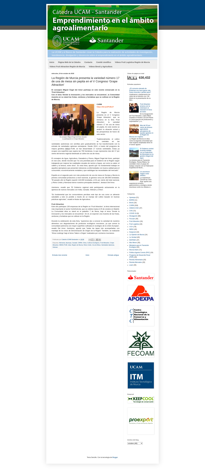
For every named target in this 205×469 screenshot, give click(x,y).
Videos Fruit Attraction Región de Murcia (67, 67)
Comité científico (103, 62)
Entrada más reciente (59, 255)
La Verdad (132, 237)
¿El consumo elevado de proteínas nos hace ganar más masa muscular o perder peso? (140, 90)
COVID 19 (132, 213)
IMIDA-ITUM (63, 245)
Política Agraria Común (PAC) (139, 252)
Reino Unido (87, 245)
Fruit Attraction (104, 243)
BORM (131, 200)
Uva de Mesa (96, 245)
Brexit (131, 203)
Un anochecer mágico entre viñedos (145, 173)
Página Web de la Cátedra (69, 62)
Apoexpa (68, 243)
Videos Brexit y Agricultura (100, 67)
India (69, 245)
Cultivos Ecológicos (93, 243)
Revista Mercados (135, 262)
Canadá (74, 243)
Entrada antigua (113, 255)
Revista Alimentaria (136, 260)
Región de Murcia (77, 245)
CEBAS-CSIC (134, 208)
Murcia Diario (134, 250)
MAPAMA (132, 240)
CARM (80, 243)
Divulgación (133, 216)
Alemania (62, 243)
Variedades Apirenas (107, 245)
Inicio (51, 62)
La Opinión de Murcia (136, 235)
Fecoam (132, 219)
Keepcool (132, 232)
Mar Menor (133, 243)
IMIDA (131, 229)
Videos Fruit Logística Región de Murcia (132, 62)
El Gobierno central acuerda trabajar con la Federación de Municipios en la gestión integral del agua (146, 153)
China (84, 243)
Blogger (115, 457)
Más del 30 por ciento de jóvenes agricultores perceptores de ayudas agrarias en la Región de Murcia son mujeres (141, 131)
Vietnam (55, 247)
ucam (131, 265)
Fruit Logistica (134, 224)
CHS (131, 211)
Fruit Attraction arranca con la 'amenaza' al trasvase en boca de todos (146, 108)
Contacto (88, 62)
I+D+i (131, 227)
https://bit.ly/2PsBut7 (105, 107)
